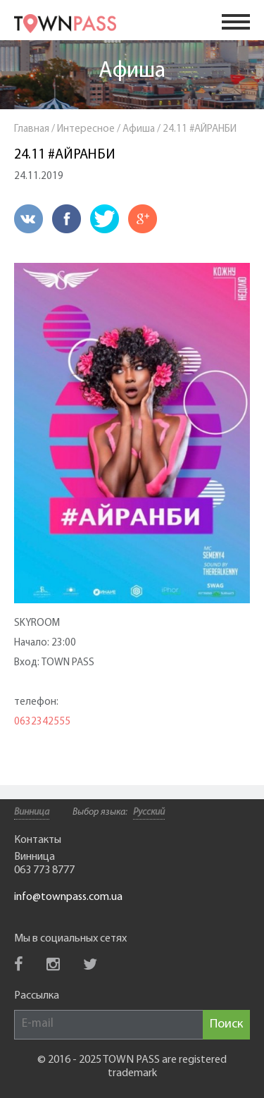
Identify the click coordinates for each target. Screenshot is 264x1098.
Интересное (86, 129)
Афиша (132, 71)
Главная (31, 129)
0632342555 (42, 722)
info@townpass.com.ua (68, 897)
